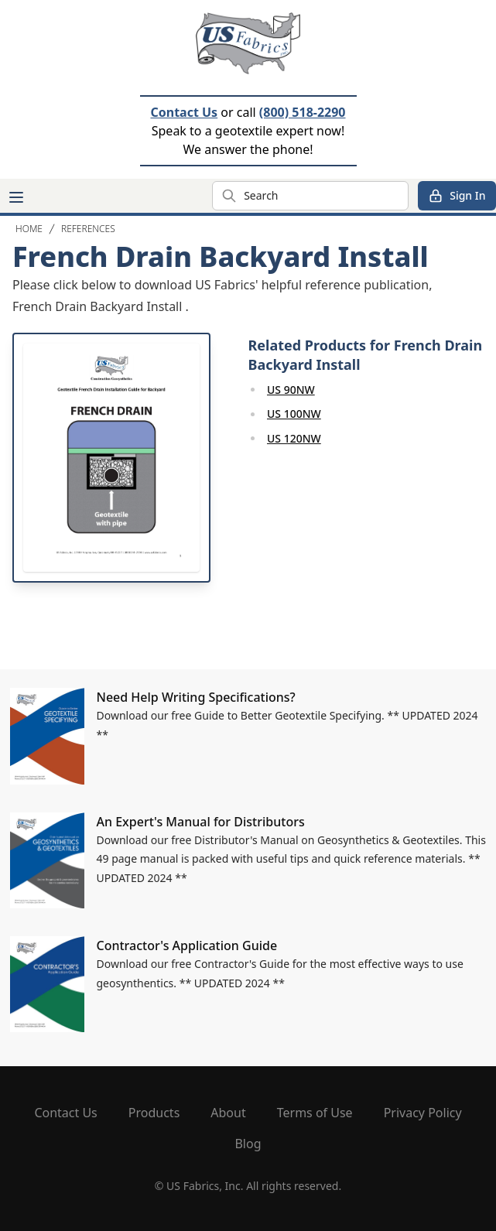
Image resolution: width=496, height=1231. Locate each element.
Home (29, 228)
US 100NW (294, 413)
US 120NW (294, 438)
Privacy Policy (423, 1112)
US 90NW (291, 389)
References (88, 228)
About (227, 1112)
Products (154, 1112)
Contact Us (183, 112)
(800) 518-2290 (302, 112)
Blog (247, 1143)
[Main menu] (16, 197)
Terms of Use (315, 1112)
